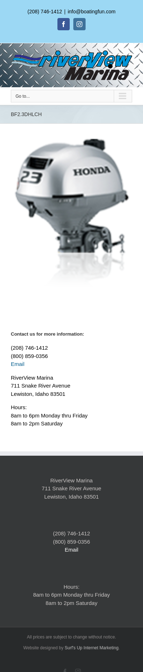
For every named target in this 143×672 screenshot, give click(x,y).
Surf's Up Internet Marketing (91, 647)
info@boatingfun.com (92, 11)
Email (18, 364)
